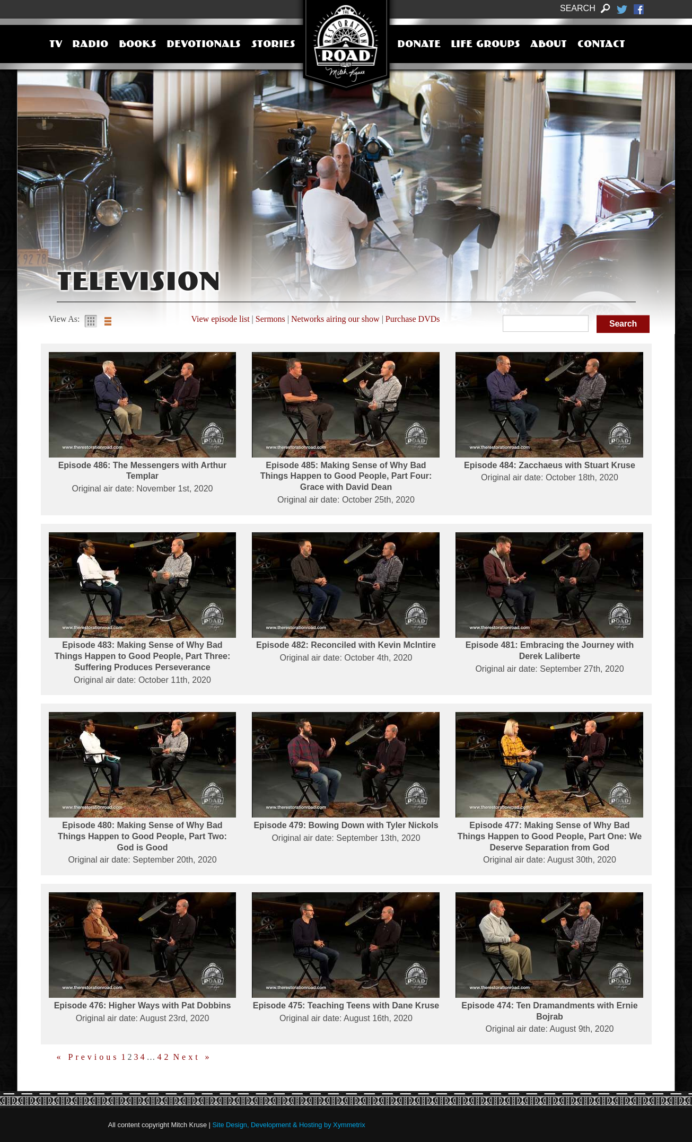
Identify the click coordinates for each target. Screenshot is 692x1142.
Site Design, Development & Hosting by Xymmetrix (289, 1125)
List (107, 321)
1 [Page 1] (124, 1057)
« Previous (88, 1057)
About (548, 45)
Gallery (90, 321)
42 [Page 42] (164, 1057)
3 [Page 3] (137, 1057)
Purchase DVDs (413, 318)
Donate (419, 45)
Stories (273, 45)
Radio (90, 45)
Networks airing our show (335, 318)
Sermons (270, 318)
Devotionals (204, 45)
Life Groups (485, 45)
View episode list (220, 318)
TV (55, 45)
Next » (192, 1057)
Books (137, 45)
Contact (601, 45)
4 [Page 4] (144, 1057)
